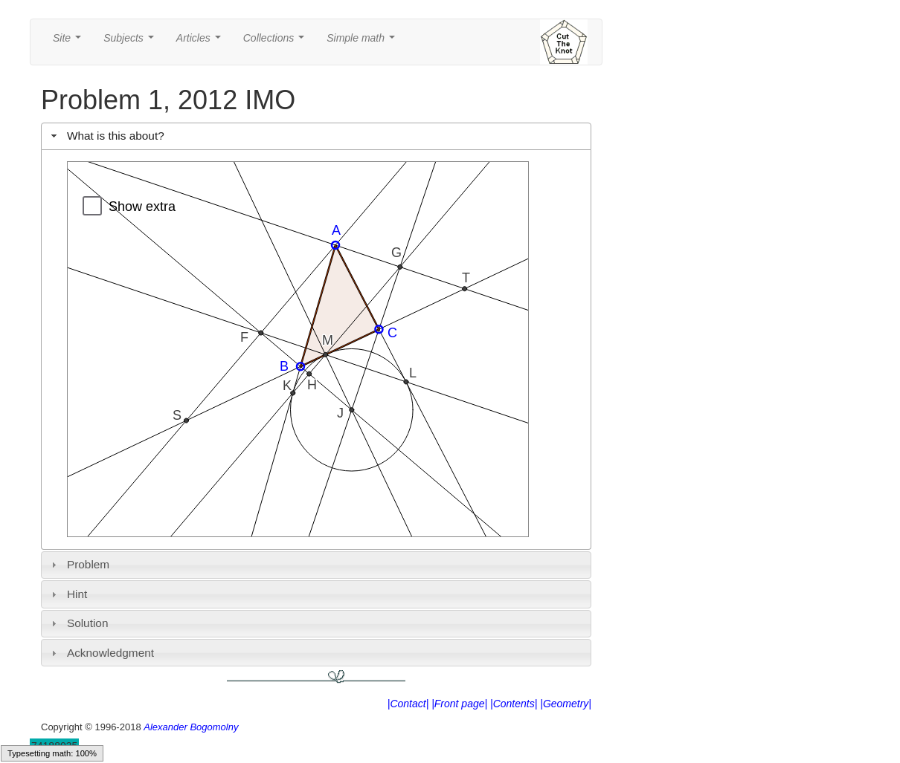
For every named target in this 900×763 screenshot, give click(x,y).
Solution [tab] (78, 623)
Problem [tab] (79, 564)
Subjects (131, 42)
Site (70, 42)
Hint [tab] (68, 594)
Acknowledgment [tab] (101, 652)
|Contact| (408, 704)
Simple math (363, 42)
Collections (276, 42)
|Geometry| (565, 704)
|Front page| (459, 704)
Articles (201, 42)
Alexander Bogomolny (191, 727)
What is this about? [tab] (106, 135)
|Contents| (513, 704)
